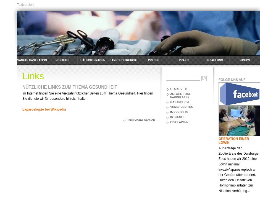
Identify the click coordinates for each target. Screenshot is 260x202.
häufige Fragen (92, 60)
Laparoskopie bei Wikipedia (44, 109)
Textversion (25, 5)
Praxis (184, 60)
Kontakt (177, 117)
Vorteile (62, 60)
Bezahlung (214, 60)
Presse (153, 60)
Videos (245, 60)
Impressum (179, 112)
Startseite (179, 89)
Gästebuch (179, 102)
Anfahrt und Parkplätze (180, 95)
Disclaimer (179, 122)
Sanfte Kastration (32, 60)
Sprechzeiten (181, 107)
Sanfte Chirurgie (123, 60)
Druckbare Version (141, 120)
